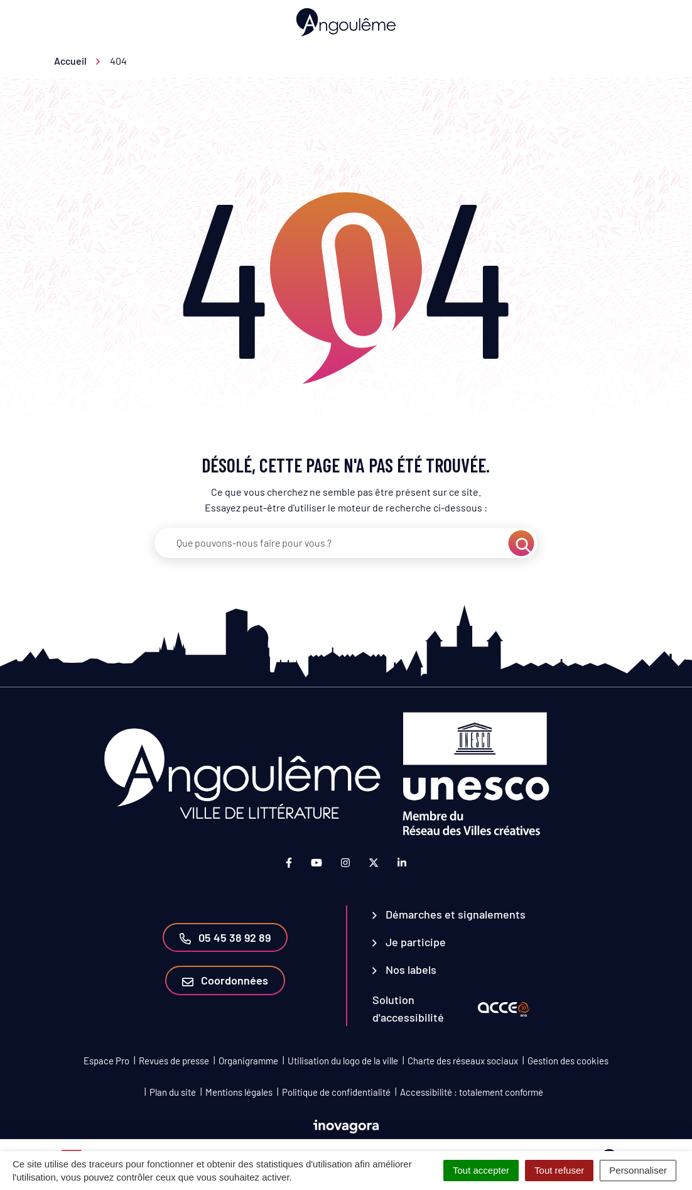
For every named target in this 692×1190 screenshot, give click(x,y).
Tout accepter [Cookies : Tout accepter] (481, 1170)
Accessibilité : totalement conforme (471, 1092)
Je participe (409, 942)
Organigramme (248, 1060)
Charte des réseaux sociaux (463, 1060)
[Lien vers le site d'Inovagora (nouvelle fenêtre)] (346, 1125)
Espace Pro (106, 1060)
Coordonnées (225, 980)
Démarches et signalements (449, 914)
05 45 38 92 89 (225, 937)
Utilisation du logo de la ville (343, 1060)
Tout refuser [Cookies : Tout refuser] (559, 1170)
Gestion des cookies (567, 1060)
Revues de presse (174, 1060)
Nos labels (404, 969)
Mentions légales (239, 1092)
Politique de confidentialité (336, 1092)
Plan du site (172, 1092)
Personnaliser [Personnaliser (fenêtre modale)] (638, 1170)
